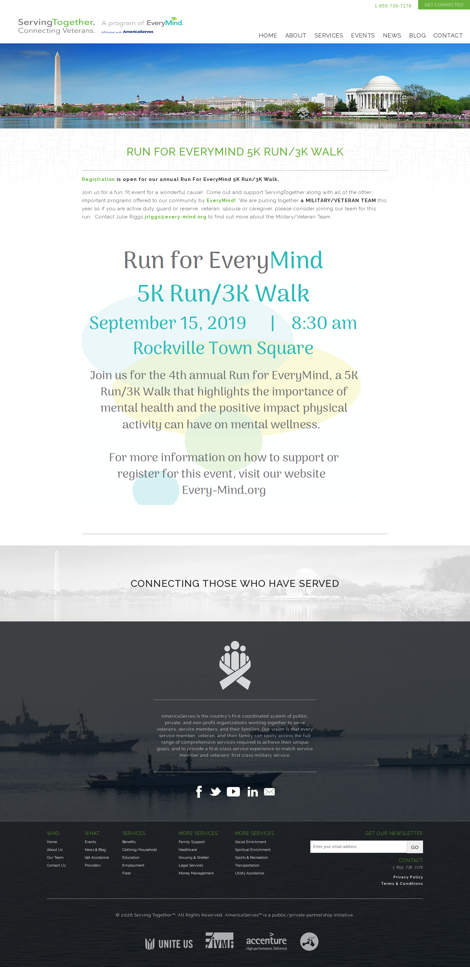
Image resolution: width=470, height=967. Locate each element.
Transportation (247, 865)
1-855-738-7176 (393, 5)
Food (126, 873)
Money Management (196, 873)
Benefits (129, 842)
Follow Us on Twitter (218, 791)
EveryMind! (221, 200)
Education (131, 857)
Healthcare (188, 850)
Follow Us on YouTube (236, 791)
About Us (55, 850)
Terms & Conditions (402, 884)
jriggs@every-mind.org (176, 216)
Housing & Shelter (194, 857)
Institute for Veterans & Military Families (219, 940)
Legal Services (191, 865)
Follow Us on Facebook (201, 791)
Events (363, 35)
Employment (133, 865)
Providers (92, 865)
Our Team (55, 857)
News (392, 35)
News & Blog (95, 850)
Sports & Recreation (251, 857)
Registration (98, 179)
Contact (448, 35)
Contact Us (56, 865)
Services (329, 35)
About (296, 35)
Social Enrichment (250, 842)
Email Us (269, 791)
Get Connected (444, 4)
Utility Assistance (249, 873)
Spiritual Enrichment (253, 850)
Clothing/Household (139, 850)
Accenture (266, 941)
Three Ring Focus (309, 941)
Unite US (169, 941)
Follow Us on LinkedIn (254, 791)
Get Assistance (97, 857)
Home (268, 35)
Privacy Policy (408, 877)
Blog (417, 35)
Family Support (192, 842)
